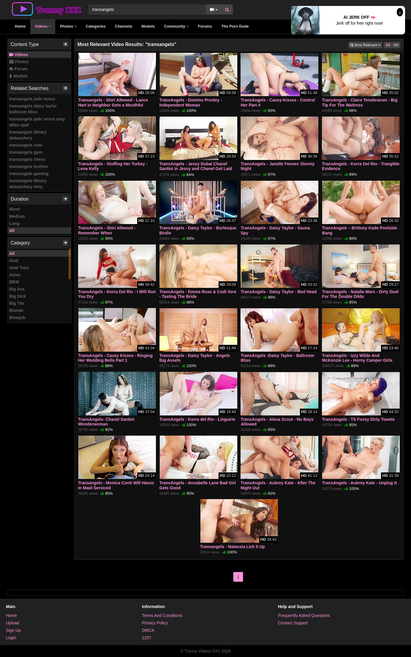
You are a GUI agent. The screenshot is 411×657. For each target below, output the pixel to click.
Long (14, 223)
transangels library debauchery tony (27, 183)
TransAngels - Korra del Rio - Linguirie (197, 419)
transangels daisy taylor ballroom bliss (33, 109)
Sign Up (13, 630)
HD (396, 45)
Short (14, 209)
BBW (14, 282)
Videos (43, 26)
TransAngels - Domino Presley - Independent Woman (190, 102)
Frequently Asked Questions (304, 615)
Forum (18, 68)
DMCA (148, 630)
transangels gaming (28, 173)
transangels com (25, 145)
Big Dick (17, 296)
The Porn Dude (235, 26)
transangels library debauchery (27, 135)
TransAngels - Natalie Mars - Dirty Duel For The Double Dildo (360, 294)
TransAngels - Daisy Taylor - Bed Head (279, 291)
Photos (68, 26)
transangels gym (25, 152)
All (12, 230)
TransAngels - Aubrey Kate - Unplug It (359, 482)
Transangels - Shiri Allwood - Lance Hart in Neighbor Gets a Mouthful (113, 102)
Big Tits (16, 303)
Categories (96, 26)
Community (176, 26)
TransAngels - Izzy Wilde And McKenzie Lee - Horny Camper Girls (357, 358)
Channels (123, 26)
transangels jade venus (32, 98)
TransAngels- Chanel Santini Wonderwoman (106, 421)
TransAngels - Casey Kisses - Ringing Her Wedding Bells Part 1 (115, 358)
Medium (17, 216)
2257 (146, 637)
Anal (13, 260)
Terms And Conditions (162, 615)
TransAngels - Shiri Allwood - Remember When (107, 230)
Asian (14, 274)
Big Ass (17, 289)
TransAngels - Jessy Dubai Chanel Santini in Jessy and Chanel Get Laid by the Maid (195, 168)
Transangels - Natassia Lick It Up (232, 546)
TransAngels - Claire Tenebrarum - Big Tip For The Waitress (359, 102)
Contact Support (293, 622)
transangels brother (28, 166)
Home (20, 26)
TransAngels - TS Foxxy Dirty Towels (358, 419)
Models (148, 26)
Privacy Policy (155, 622)
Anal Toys (19, 267)
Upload (12, 622)
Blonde (16, 310)
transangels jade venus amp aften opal (37, 122)
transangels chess (27, 159)
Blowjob (17, 317)
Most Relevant (366, 44)
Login (11, 637)
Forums (205, 26)
